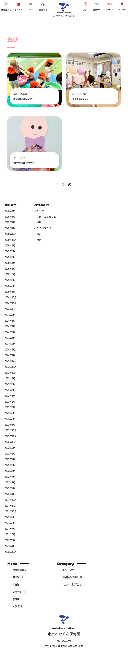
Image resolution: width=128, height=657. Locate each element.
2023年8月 (10, 384)
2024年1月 (10, 355)
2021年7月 (10, 529)
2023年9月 (10, 378)
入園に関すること (46, 216)
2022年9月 (10, 448)
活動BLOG (97, 6)
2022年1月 (10, 494)
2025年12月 (11, 234)
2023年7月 (10, 390)
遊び (39, 234)
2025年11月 (11, 240)
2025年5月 (10, 269)
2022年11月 (11, 436)
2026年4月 (10, 211)
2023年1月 (10, 424)
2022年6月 (10, 465)
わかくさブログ (42, 228)
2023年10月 (11, 373)
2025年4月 (10, 274)
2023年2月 (10, 419)
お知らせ (110, 6)
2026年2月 (10, 222)
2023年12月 (11, 361)
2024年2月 (10, 349)
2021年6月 (10, 534)
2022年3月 (10, 482)
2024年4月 (10, 338)
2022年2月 (10, 488)
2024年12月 (11, 297)
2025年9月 (10, 245)
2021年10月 (11, 511)
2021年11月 (11, 505)
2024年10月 (11, 309)
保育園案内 (6, 6)
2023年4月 (10, 407)
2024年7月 (10, 326)
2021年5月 (10, 540)
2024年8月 (10, 320)
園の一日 (18, 6)
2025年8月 (10, 251)
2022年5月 (10, 471)
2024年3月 (10, 344)
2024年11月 (11, 303)
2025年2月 (10, 286)
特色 (30, 6)
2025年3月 (10, 280)
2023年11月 (11, 367)
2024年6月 (10, 332)
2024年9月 (10, 315)
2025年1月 (10, 292)
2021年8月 (10, 523)
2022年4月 (10, 477)
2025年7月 (10, 257)
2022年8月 (10, 453)
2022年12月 (11, 430)
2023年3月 (10, 413)
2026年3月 (10, 216)
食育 (39, 240)
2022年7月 (10, 459)
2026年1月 (10, 228)
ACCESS (122, 6)
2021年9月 (10, 517)
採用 (85, 6)
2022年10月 (11, 442)
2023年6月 (10, 396)
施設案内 (43, 6)
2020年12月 (11, 552)
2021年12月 (11, 500)
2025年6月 (10, 263)
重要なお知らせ (72, 577)
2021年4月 (10, 546)
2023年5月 (10, 401)
